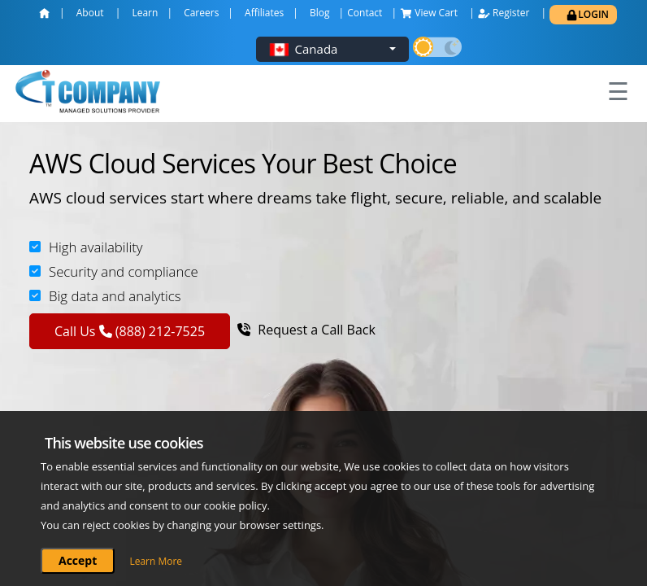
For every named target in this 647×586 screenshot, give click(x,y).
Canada (316, 49)
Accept (78, 560)
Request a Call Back (306, 330)
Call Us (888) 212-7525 (129, 331)
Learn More (155, 561)
